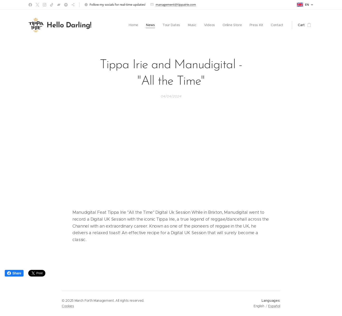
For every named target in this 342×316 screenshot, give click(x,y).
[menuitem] (132, 25)
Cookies (68, 306)
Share (14, 273)
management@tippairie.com (176, 4)
